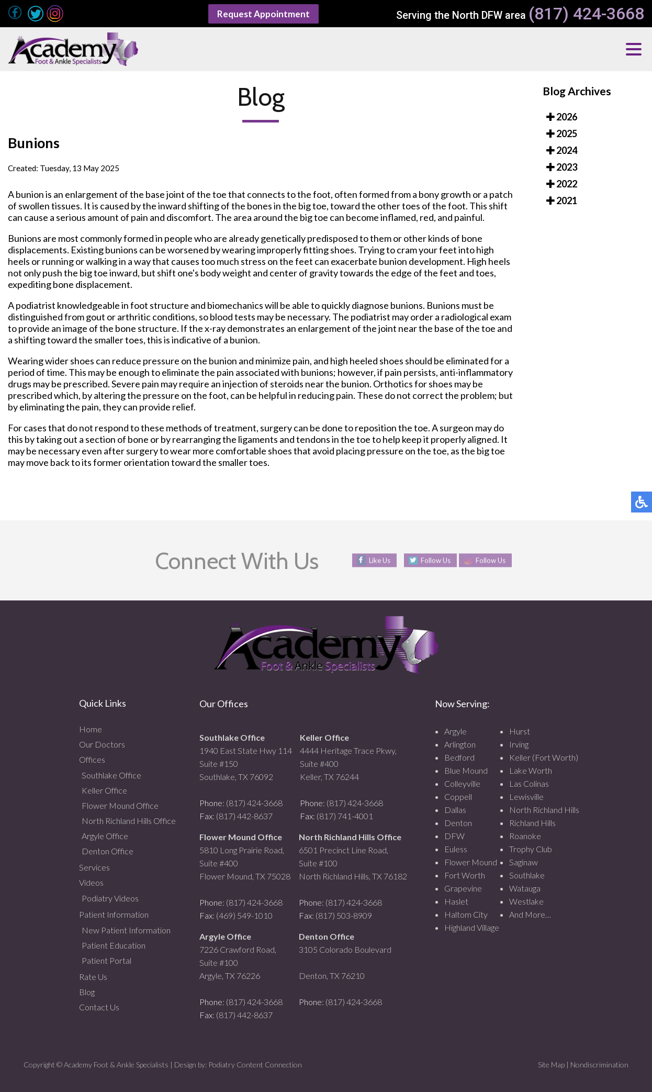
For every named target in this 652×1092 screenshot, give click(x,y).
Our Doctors (102, 744)
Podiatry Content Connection (255, 1064)
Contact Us (99, 1007)
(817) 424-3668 (586, 13)
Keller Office (104, 790)
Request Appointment (263, 13)
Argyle (455, 731)
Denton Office (107, 851)
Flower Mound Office (120, 805)
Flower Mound (470, 862)
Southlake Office (111, 775)
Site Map (551, 1064)
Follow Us (432, 560)
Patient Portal (106, 960)
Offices (92, 759)
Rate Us (93, 977)
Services (94, 867)
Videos (91, 882)
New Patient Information (126, 930)
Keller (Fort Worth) (543, 757)
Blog (87, 992)
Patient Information (114, 914)
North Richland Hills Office (129, 821)
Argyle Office (105, 836)
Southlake (527, 875)
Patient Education (113, 945)
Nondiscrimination (599, 1064)
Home (90, 729)
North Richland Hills (544, 810)
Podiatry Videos (110, 898)
